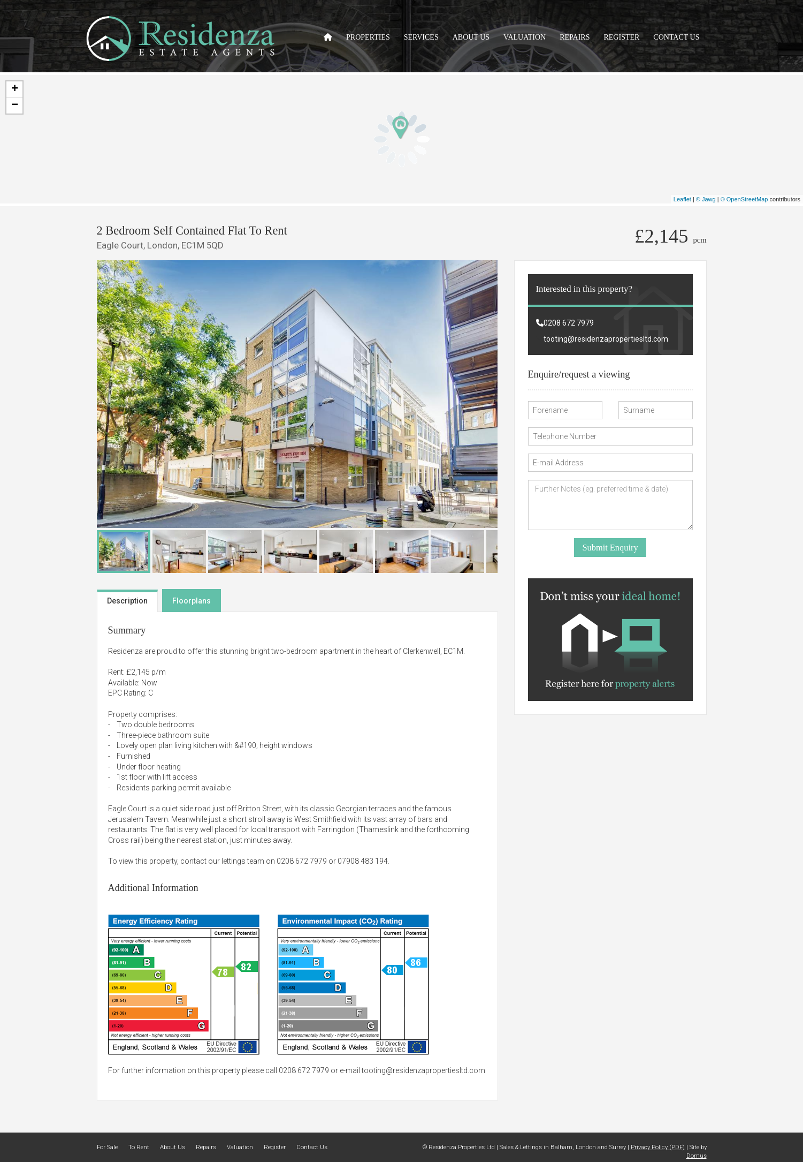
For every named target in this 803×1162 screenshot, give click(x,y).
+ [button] (14, 89)
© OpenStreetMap (744, 199)
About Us (471, 37)
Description (127, 601)
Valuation (524, 37)
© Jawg (706, 199)
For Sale (107, 1147)
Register (621, 37)
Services (421, 37)
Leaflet (682, 199)
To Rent (138, 1147)
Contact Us (676, 37)
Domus (696, 1155)
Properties (368, 37)
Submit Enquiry (610, 547)
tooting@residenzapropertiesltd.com (423, 1070)
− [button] (14, 105)
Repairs (575, 37)
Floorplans (191, 601)
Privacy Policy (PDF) (658, 1147)
